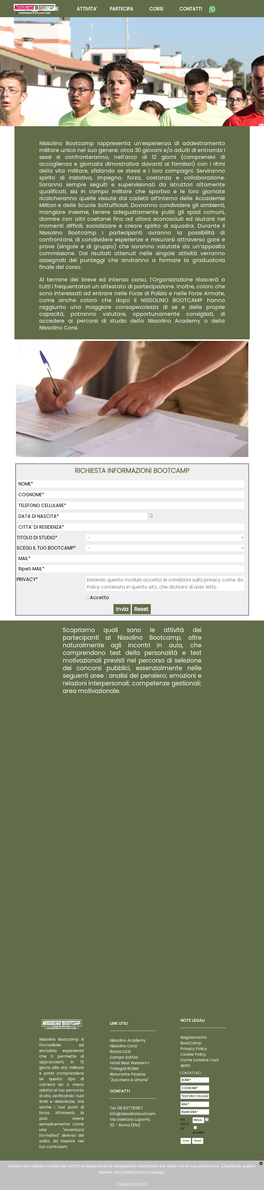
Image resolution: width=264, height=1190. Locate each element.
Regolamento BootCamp (193, 1040)
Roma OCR (120, 1051)
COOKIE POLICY (132, 1184)
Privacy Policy (193, 1049)
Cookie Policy (193, 1054)
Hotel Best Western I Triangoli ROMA (129, 1065)
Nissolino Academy (128, 1040)
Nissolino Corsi (123, 1046)
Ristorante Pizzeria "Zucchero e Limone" (129, 1077)
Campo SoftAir (124, 1057)
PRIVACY (198, 1120)
